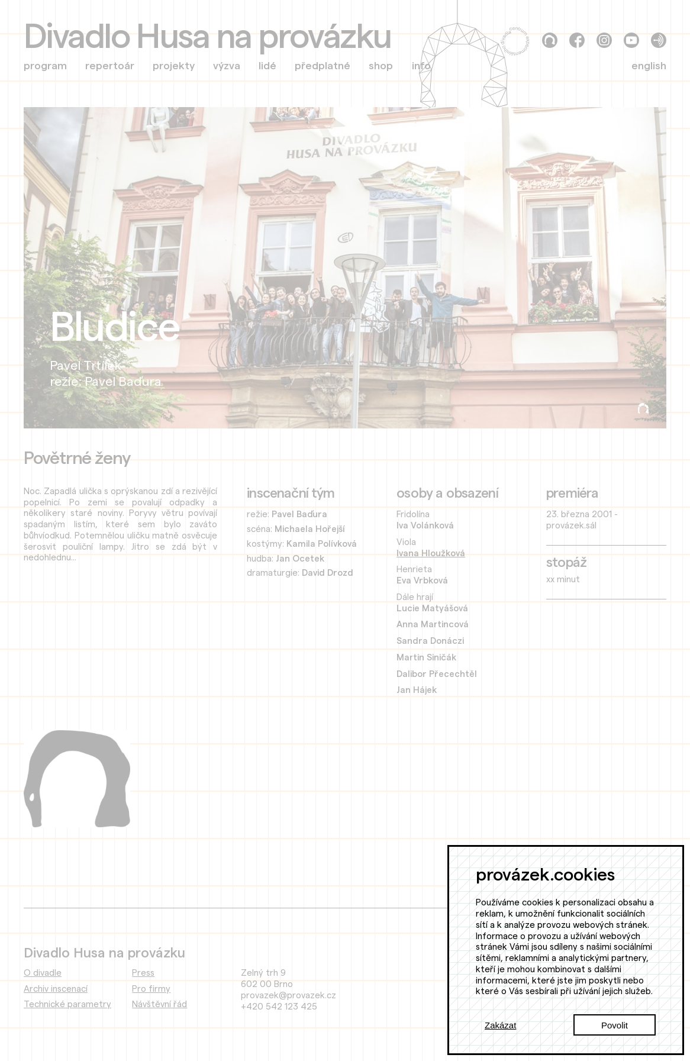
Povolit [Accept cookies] (614, 1025)
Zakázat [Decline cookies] (500, 1025)
